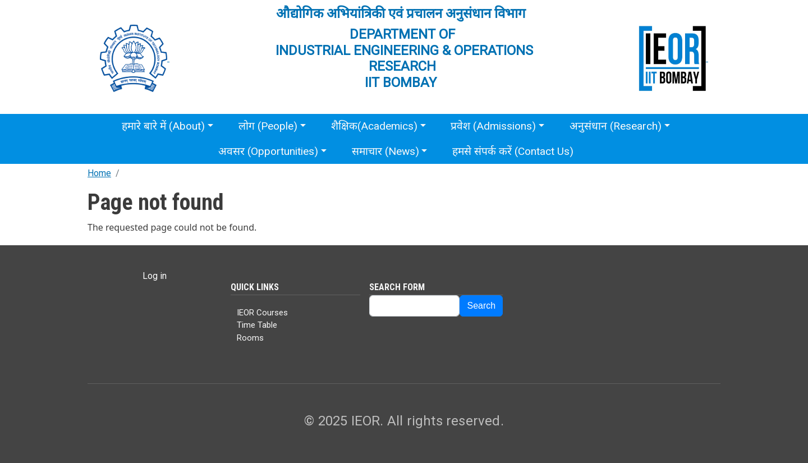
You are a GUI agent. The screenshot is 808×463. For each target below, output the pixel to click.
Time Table (257, 325)
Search (481, 305)
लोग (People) (267, 126)
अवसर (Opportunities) (268, 151)
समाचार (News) (385, 151)
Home (99, 173)
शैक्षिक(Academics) (374, 126)
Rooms (250, 338)
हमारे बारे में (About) (163, 126)
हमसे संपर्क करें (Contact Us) (512, 151)
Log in (155, 276)
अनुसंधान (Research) (616, 126)
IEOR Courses (262, 313)
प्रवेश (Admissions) (493, 126)
